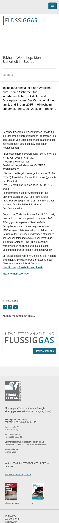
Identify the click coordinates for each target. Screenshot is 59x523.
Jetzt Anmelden (45, 351)
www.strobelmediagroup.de (18, 474)
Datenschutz (12, 519)
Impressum (10, 516)
